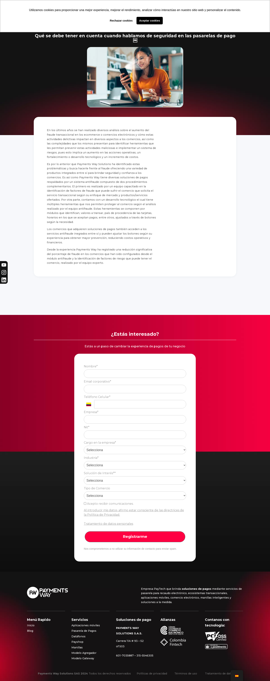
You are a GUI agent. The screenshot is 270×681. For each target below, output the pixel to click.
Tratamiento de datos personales (108, 524)
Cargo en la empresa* (100, 442)
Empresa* (91, 412)
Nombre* (91, 366)
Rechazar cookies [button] (121, 20)
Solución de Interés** (100, 473)
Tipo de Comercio (97, 488)
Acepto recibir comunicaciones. (109, 503)
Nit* (86, 427)
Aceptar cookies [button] (149, 20)
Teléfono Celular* (97, 397)
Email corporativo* (97, 381)
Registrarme (135, 536)
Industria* (91, 458)
